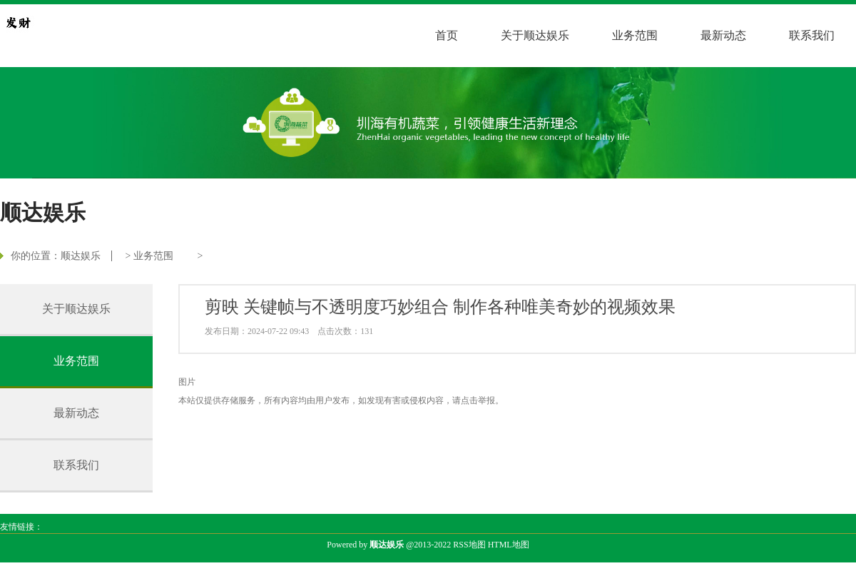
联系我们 (812, 35)
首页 (446, 35)
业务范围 (635, 35)
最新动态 (723, 35)
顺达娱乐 (81, 256)
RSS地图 (469, 545)
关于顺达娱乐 (535, 35)
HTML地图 (508, 545)
